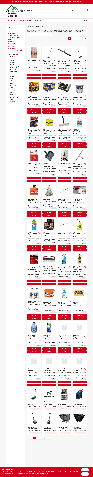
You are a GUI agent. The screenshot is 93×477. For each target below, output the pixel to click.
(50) (13, 90)
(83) (14, 73)
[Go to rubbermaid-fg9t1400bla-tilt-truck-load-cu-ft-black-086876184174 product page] (79, 423)
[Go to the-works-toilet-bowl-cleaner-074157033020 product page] (34, 303)
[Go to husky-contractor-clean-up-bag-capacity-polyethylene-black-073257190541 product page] (34, 97)
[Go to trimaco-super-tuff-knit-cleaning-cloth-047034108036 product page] (34, 269)
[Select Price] (21, 50)
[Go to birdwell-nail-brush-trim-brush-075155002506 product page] (49, 269)
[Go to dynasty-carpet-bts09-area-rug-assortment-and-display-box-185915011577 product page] (49, 399)
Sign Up (82, 11)
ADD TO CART (34, 74)
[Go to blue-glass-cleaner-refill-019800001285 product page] (34, 235)
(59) (12, 82)
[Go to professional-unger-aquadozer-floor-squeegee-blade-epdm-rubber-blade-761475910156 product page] (34, 370)
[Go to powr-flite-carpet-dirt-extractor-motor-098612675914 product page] (79, 399)
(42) (12, 96)
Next (85, 38)
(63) (12, 80)
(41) (14, 97)
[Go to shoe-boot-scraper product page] (64, 97)
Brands (20, 20)
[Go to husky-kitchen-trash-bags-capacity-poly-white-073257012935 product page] (79, 200)
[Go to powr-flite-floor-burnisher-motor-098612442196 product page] (34, 399)
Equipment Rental (38, 20)
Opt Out (85, 474)
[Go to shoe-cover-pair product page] (49, 235)
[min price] (10, 50)
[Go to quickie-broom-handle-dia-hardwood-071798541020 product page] (79, 370)
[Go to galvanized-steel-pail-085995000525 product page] (79, 97)
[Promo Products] (8, 30)
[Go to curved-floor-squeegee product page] (64, 63)
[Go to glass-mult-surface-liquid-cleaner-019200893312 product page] (64, 303)
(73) (13, 74)
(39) (12, 103)
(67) (12, 78)
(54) (12, 89)
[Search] (73, 11)
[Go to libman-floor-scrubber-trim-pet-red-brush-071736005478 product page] (64, 370)
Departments (13, 20)
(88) (13, 71)
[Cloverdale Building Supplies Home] (12, 11)
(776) (12, 60)
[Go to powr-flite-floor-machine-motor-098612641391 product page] (34, 423)
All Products (12, 33)
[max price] (16, 50)
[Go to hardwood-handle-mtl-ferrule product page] (64, 200)
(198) (13, 62)
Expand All (16, 54)
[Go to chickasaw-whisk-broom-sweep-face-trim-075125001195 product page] (49, 200)
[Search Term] (54, 11)
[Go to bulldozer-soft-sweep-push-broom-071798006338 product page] (49, 63)
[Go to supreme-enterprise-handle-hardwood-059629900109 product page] (64, 166)
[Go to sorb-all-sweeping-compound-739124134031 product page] (34, 63)
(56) (12, 87)
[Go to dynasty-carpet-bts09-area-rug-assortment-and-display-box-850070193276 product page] (64, 399)
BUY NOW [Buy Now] (34, 77)
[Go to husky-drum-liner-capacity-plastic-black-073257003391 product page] (34, 131)
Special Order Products (15, 37)
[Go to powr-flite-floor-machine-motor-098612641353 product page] (49, 423)
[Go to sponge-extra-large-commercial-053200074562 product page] (79, 303)
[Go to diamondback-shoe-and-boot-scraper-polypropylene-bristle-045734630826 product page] (79, 337)
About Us (85, 20)
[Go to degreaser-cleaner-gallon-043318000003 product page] (79, 131)
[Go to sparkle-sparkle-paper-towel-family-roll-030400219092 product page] (49, 337)
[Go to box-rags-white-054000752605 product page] (49, 131)
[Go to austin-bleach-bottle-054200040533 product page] (34, 337)
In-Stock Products (14, 35)
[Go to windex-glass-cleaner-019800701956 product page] (64, 269)
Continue (85, 470)
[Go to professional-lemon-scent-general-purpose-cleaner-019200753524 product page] (79, 235)
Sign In (77, 11)
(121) (13, 67)
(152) (14, 64)
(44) (13, 94)
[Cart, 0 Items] (86, 11)
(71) (12, 76)
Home (7, 20)
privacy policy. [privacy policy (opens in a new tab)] (7, 473)
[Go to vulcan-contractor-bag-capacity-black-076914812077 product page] (49, 97)
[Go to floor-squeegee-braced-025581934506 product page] (64, 337)
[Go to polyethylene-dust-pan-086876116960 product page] (49, 166)
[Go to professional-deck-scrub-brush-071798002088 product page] (64, 131)
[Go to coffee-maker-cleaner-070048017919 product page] (79, 269)
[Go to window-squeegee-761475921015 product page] (79, 166)
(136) (14, 66)
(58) (13, 85)
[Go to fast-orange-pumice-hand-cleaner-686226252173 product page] (34, 200)
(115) (13, 69)
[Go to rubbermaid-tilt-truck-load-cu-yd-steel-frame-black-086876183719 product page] (64, 423)
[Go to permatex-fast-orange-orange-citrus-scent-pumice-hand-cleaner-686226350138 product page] (49, 303)
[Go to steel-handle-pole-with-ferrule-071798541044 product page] (64, 235)
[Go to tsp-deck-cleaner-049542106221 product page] (34, 166)
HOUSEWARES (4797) (13, 56)
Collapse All (10, 54)
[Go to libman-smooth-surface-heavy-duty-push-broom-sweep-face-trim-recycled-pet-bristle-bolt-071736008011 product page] (49, 370)
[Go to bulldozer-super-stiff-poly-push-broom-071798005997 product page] (79, 63)
